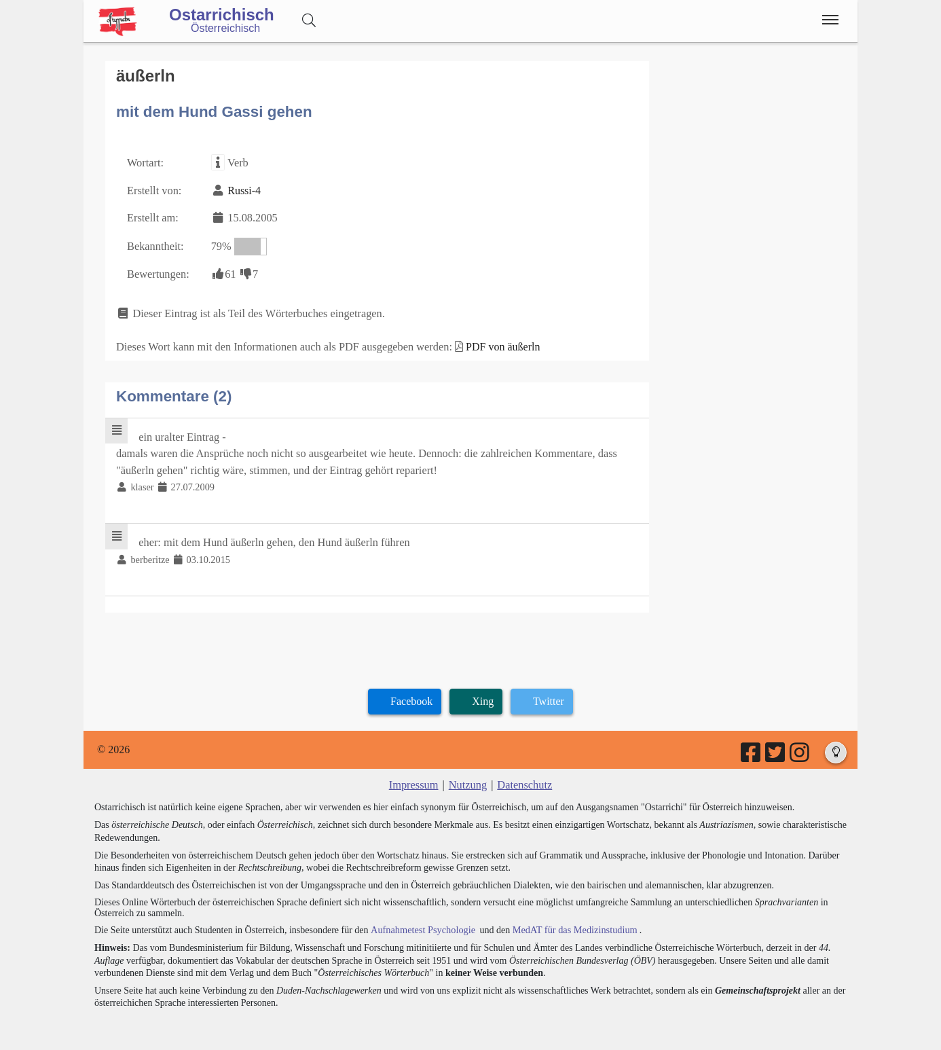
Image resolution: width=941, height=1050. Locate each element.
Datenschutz (524, 777)
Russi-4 (242, 189)
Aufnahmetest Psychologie (421, 922)
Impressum (414, 777)
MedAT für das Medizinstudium (570, 922)
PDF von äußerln (496, 342)
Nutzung (467, 777)
